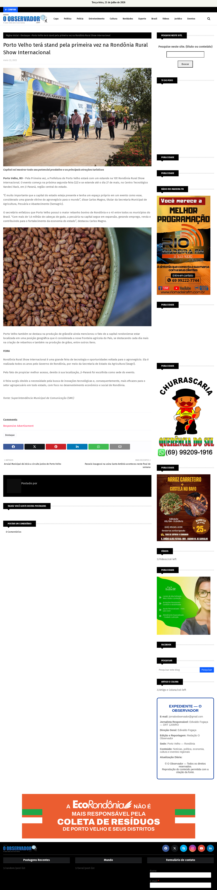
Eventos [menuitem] (191, 18)
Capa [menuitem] (56, 18)
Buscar (185, 64)
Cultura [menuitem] (113, 18)
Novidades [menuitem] (128, 18)
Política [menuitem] (67, 18)
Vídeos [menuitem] (166, 18)
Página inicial (12, 35)
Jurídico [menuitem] (178, 18)
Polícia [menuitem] (80, 18)
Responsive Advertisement (18, 425)
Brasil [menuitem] (154, 18)
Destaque (25, 35)
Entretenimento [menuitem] (96, 18)
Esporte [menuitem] (142, 18)
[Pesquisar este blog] (178, 670)
